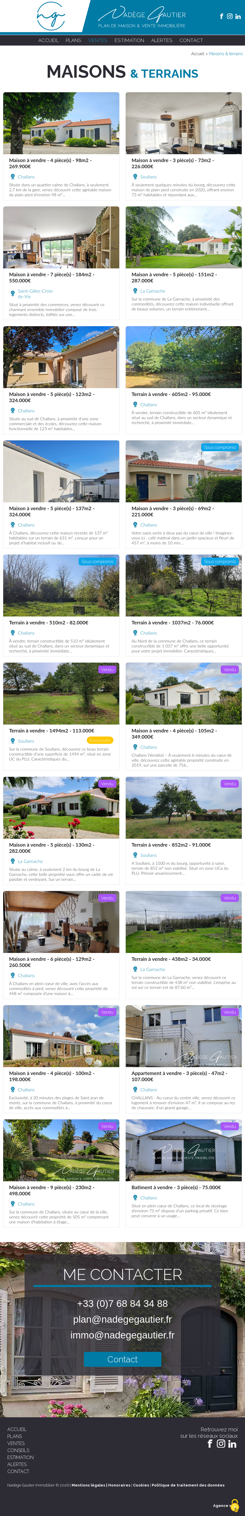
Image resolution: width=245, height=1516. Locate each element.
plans (73, 40)
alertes (161, 40)
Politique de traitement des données (188, 1485)
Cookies (141, 1485)
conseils (18, 1450)
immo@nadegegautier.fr (122, 1335)
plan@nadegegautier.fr (122, 1319)
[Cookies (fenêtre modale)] (235, 1506)
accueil (48, 40)
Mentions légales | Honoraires (101, 1485)
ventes (98, 40)
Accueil (197, 53)
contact (191, 40)
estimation (129, 40)
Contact (122, 1359)
